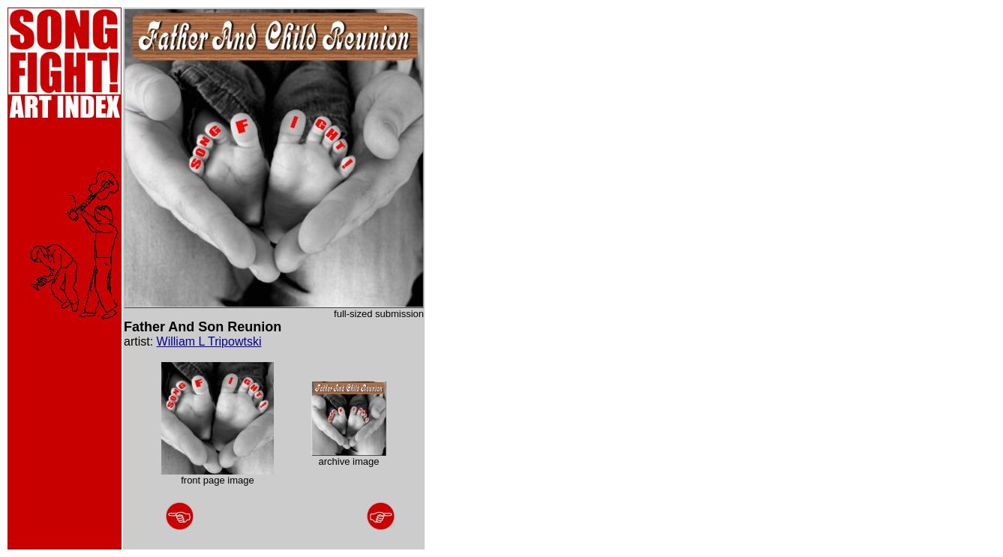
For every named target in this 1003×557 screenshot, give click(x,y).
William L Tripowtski (209, 341)
